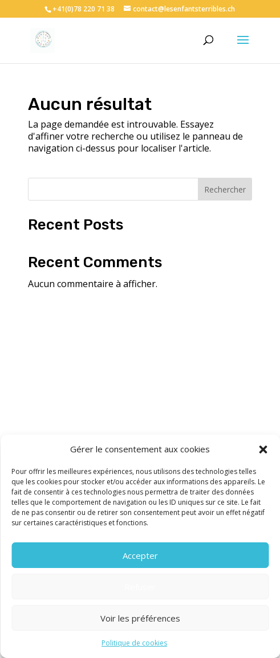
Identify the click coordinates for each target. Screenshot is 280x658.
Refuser (140, 586)
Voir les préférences (140, 618)
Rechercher (225, 189)
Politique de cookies (134, 643)
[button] (263, 449)
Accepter (140, 555)
